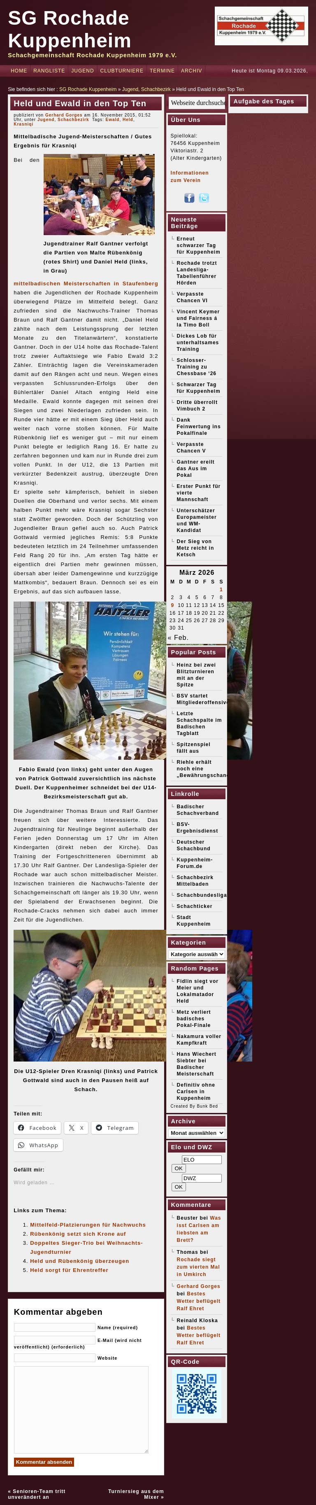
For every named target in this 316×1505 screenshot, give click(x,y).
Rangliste (49, 71)
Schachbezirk (156, 89)
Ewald (113, 119)
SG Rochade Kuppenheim (87, 89)
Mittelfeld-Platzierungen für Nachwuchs (88, 1225)
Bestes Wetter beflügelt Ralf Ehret (199, 1301)
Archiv (191, 71)
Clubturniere (122, 71)
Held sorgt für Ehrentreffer (69, 1270)
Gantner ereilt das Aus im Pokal (196, 468)
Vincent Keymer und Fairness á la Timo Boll (198, 318)
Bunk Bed (207, 1106)
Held (128, 119)
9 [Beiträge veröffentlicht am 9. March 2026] (172, 605)
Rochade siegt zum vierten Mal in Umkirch (198, 1267)
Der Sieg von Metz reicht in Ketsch (195, 548)
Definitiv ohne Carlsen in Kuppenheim (196, 1091)
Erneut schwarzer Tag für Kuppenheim (199, 245)
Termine (162, 71)
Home (19, 71)
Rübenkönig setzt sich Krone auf (78, 1234)
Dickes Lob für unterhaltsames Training (198, 342)
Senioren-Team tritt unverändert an (36, 1494)
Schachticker (195, 906)
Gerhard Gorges (64, 115)
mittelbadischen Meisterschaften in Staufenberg (86, 283)
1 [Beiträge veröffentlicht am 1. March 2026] (221, 590)
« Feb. (178, 637)
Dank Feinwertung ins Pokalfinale (199, 426)
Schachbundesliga (202, 895)
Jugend (82, 71)
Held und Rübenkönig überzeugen (79, 1261)
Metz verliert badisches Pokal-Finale (194, 1018)
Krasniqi (23, 124)
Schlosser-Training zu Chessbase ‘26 (196, 366)
